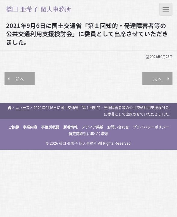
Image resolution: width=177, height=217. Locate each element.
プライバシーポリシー (151, 127)
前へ (19, 79)
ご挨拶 (13, 127)
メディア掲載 (92, 127)
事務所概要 (50, 127)
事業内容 (30, 127)
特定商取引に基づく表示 (88, 134)
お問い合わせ (118, 127)
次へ (157, 79)
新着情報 (70, 127)
